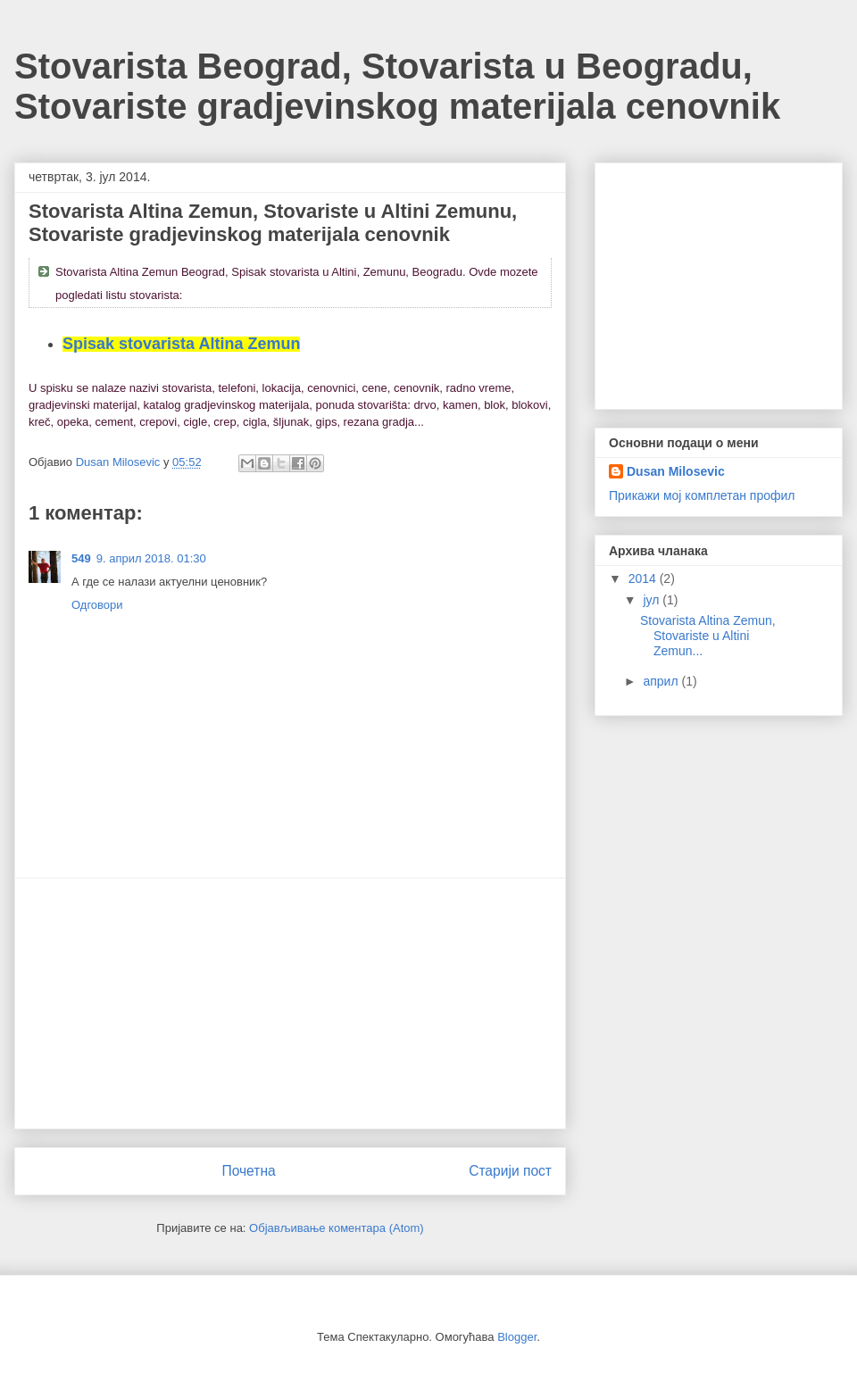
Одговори (97, 605)
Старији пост (510, 1170)
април (662, 681)
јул (652, 600)
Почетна (248, 1170)
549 (81, 558)
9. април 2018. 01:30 (151, 558)
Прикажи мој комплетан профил (702, 495)
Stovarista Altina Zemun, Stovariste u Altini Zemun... (708, 635)
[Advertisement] (290, 1003)
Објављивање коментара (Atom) (336, 1228)
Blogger (517, 1337)
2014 (644, 578)
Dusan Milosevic (676, 471)
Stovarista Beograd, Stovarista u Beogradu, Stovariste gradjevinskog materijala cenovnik (397, 86)
